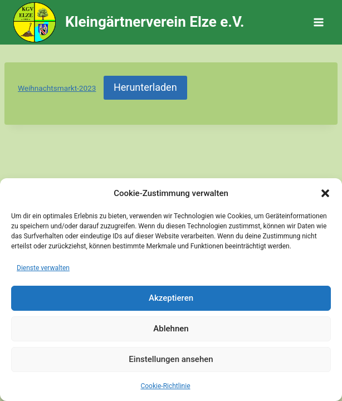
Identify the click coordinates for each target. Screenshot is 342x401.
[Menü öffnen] (318, 22)
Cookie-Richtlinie (165, 386)
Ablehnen (170, 329)
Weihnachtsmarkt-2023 (57, 88)
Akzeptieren (171, 298)
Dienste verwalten (43, 268)
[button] (325, 193)
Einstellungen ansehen (171, 359)
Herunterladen (145, 87)
